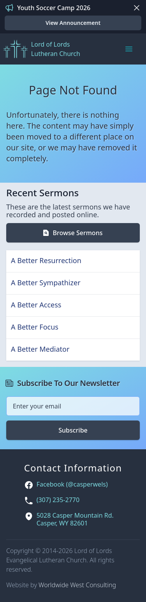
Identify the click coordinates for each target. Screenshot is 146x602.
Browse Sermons (72, 233)
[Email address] (73, 406)
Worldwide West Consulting (77, 585)
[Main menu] (129, 49)
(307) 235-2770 (58, 500)
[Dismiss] (136, 8)
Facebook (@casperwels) (72, 484)
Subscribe (73, 430)
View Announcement (73, 22)
